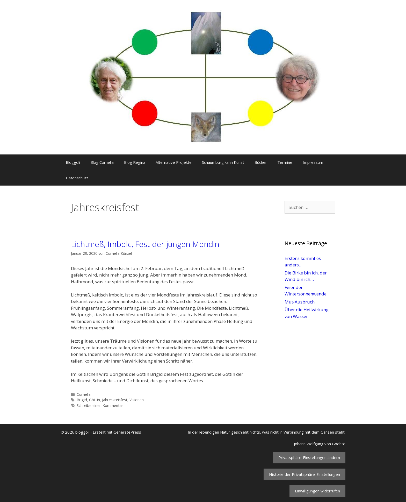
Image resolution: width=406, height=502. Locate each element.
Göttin (94, 399)
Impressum (313, 162)
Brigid (82, 399)
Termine (284, 162)
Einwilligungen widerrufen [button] (317, 490)
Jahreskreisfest (114, 399)
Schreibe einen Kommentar (100, 405)
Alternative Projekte (174, 162)
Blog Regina (134, 162)
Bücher (261, 162)
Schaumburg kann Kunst (223, 162)
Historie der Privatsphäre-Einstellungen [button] (304, 474)
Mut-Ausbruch (300, 302)
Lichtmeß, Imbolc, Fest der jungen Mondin (145, 244)
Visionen (136, 399)
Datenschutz (77, 177)
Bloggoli (73, 162)
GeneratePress (127, 432)
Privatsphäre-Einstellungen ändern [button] (309, 457)
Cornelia (84, 394)
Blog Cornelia (102, 162)
